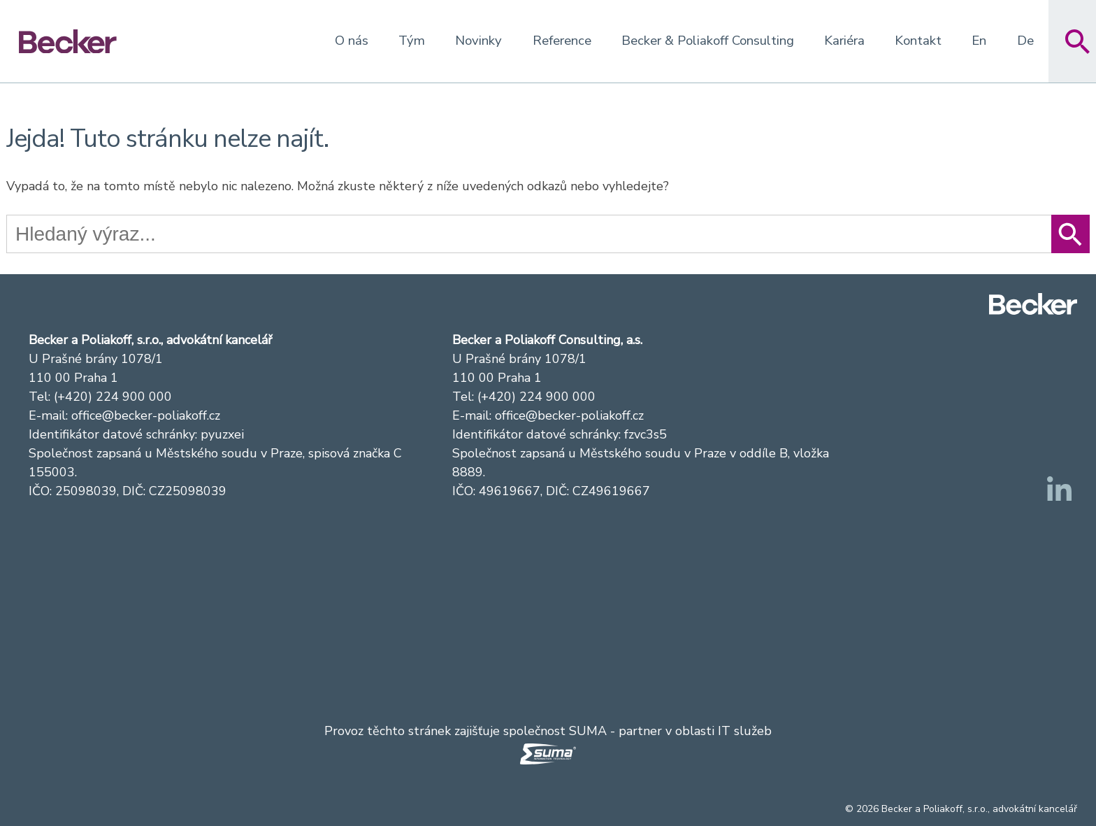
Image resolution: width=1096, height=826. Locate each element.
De (1025, 40)
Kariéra (844, 40)
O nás (351, 40)
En (979, 40)
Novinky (478, 40)
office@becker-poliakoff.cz (145, 415)
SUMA (588, 730)
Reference (562, 40)
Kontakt (918, 40)
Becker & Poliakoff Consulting (707, 40)
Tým (411, 40)
